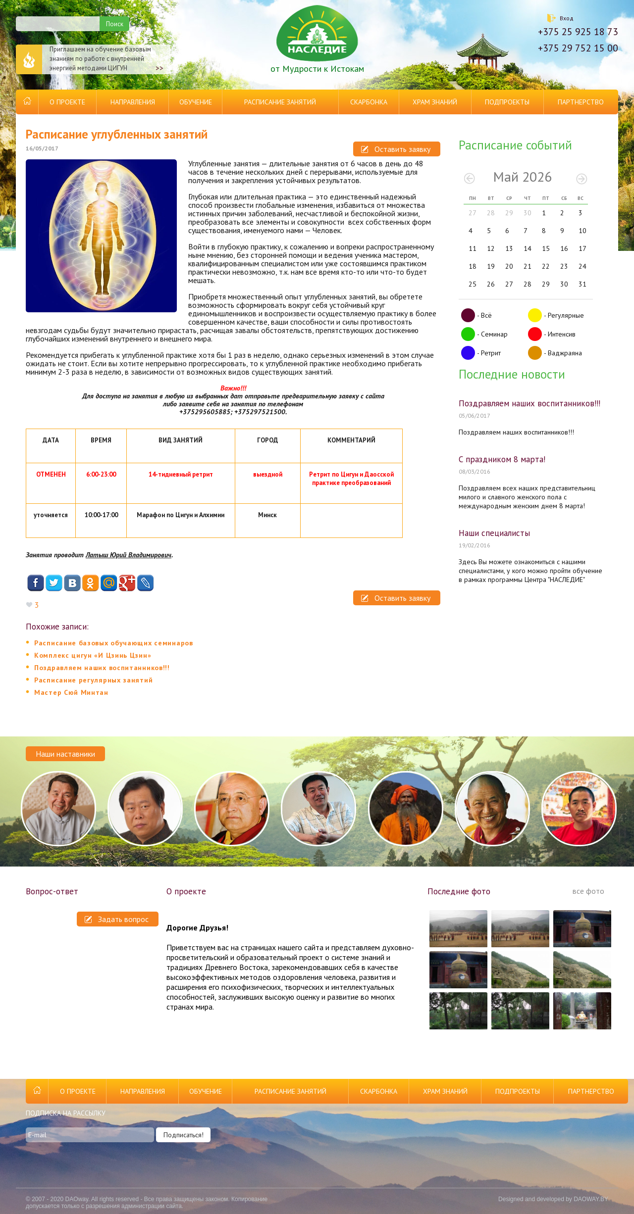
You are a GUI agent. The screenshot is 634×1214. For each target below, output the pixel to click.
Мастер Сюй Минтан (71, 692)
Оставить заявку (395, 149)
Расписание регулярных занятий (93, 680)
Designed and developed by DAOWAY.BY (553, 1199)
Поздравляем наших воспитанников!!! (102, 667)
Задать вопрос (117, 919)
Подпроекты (507, 101)
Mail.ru (108, 583)
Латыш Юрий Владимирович (128, 554)
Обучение (195, 101)
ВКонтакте (72, 583)
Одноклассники (90, 583)
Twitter (53, 583)
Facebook (35, 583)
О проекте (67, 101)
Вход (567, 18)
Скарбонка (368, 101)
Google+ (127, 583)
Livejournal (145, 583)
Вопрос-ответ (52, 891)
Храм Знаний (435, 101)
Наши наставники (65, 754)
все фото (588, 891)
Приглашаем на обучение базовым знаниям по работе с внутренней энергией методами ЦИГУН (89, 59)
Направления (132, 101)
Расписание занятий (280, 101)
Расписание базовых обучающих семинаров (113, 642)
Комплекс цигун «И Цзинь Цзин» (92, 655)
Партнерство (581, 101)
